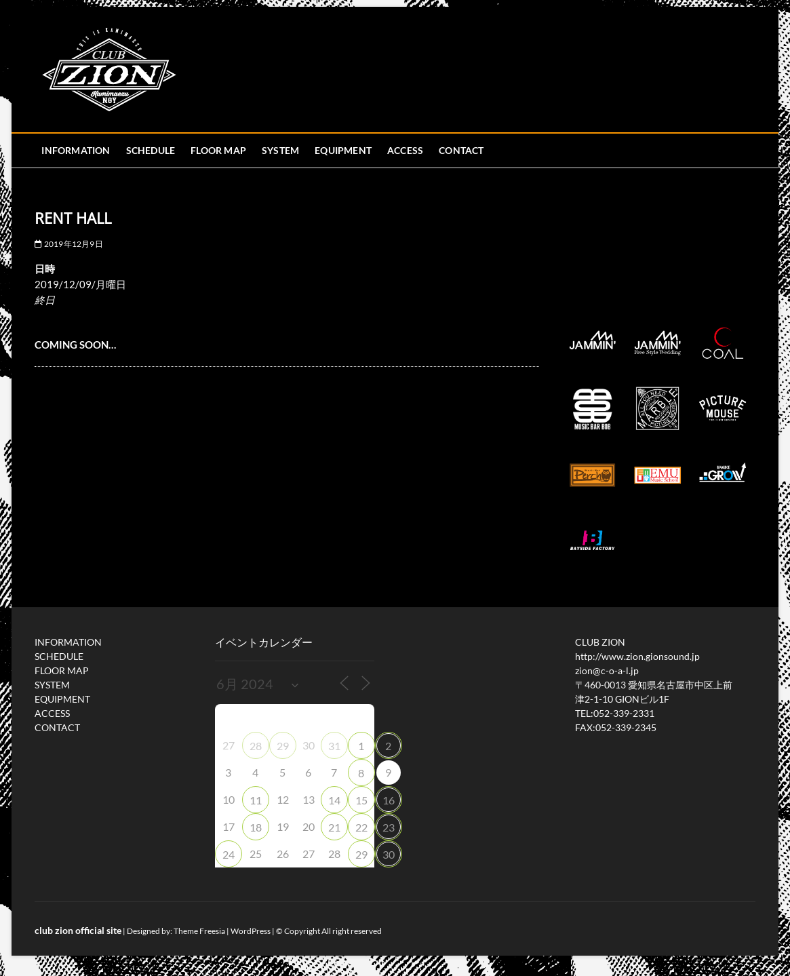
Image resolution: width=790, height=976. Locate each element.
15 (361, 800)
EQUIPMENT (343, 150)
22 (361, 827)
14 (334, 800)
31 (334, 745)
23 (388, 827)
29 (283, 745)
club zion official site (78, 930)
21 (334, 827)
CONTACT (461, 150)
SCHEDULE (151, 150)
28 (256, 745)
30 (388, 854)
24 (228, 854)
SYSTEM (280, 150)
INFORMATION (75, 150)
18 (256, 827)
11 (256, 800)
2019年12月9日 (68, 244)
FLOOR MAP (218, 150)
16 (388, 800)
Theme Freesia (199, 931)
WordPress (251, 931)
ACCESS (405, 150)
